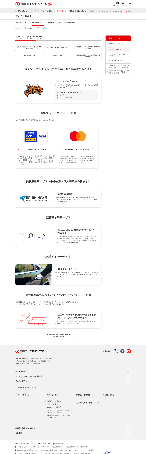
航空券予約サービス (29, 56)
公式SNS (107, 341)
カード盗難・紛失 (117, 11)
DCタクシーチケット (58, 56)
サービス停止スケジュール (103, 11)
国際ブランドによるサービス (58, 47)
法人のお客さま (23, 16)
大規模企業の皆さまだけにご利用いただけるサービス (88, 56)
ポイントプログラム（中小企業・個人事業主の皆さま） (29, 47)
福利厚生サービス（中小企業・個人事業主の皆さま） (88, 47)
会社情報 (92, 11)
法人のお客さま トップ (26, 376)
